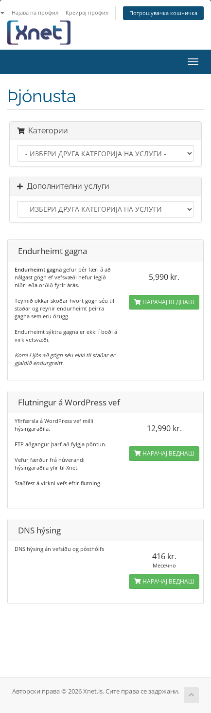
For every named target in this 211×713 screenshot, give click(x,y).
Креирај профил (87, 12)
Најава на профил (35, 12)
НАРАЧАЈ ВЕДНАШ (164, 302)
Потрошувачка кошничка (163, 13)
